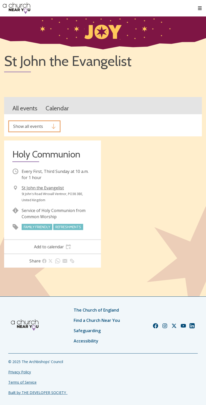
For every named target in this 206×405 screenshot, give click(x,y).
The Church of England (96, 310)
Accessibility (86, 341)
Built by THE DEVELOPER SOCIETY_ (37, 392)
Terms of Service (22, 382)
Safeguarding (87, 330)
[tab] (52, 246)
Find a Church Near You (97, 320)
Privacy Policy (19, 371)
